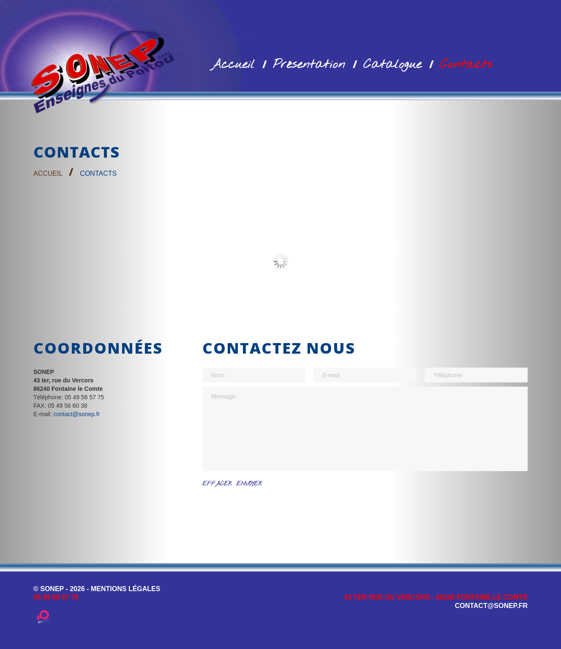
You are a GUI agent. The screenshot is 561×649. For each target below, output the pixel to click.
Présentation (309, 65)
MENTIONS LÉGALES (125, 588)
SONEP (52, 588)
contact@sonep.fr (76, 414)
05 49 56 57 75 (56, 597)
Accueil (233, 65)
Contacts (466, 65)
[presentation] (266, 508)
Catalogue (392, 65)
